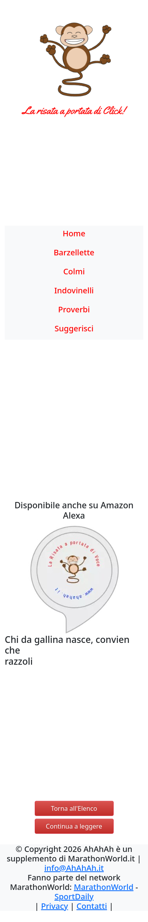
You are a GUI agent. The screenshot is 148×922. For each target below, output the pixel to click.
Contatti (92, 906)
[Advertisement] (74, 176)
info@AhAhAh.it (74, 868)
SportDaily (74, 896)
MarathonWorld (103, 887)
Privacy (54, 906)
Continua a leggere (74, 826)
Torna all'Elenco (74, 808)
